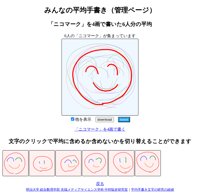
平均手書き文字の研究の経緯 (152, 189)
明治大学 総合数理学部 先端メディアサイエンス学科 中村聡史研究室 (77, 189)
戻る (100, 184)
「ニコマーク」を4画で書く (100, 129)
